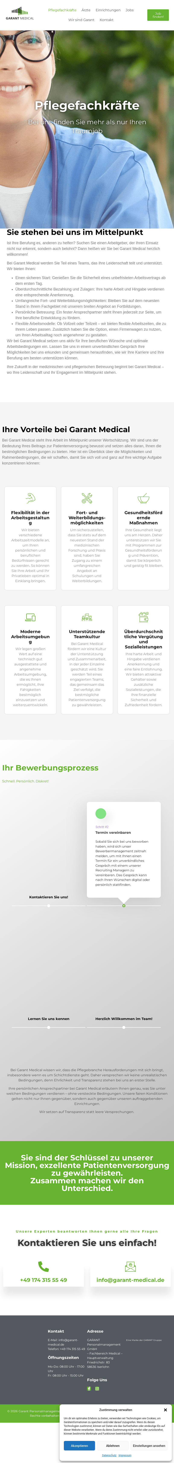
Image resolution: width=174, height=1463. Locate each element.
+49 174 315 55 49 (43, 1280)
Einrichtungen (108, 10)
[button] (165, 1410)
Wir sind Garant (81, 20)
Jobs (130, 10)
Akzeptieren (79, 1446)
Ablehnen (113, 1446)
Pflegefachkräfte (62, 10)
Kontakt (107, 20)
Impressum (124, 1455)
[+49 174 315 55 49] (43, 1266)
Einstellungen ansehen (149, 1446)
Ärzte (86, 10)
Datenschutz (109, 1455)
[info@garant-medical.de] (130, 1266)
